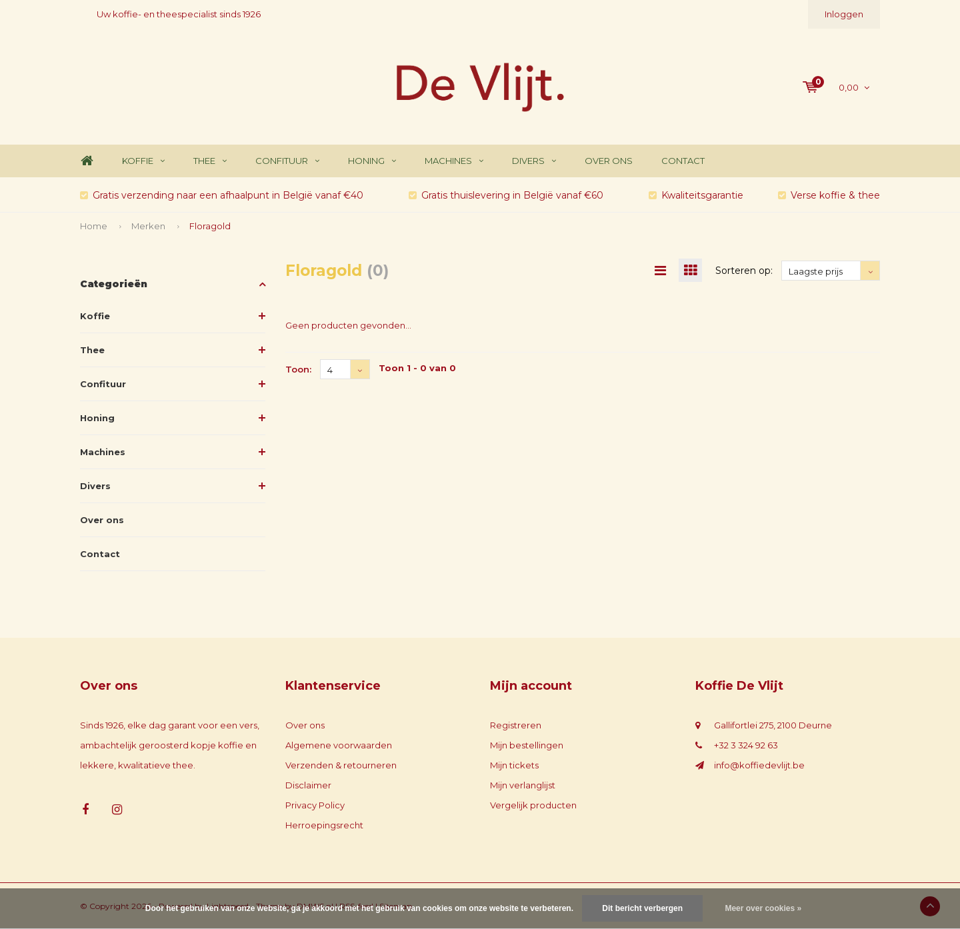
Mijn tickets (514, 765)
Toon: (298, 369)
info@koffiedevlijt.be (759, 765)
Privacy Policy (315, 805)
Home (87, 161)
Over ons (609, 160)
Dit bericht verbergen (642, 908)
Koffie (143, 160)
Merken (148, 226)
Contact (683, 160)
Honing (372, 160)
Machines (454, 160)
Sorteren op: (744, 271)
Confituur (287, 160)
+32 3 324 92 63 (746, 745)
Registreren (515, 725)
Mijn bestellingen (526, 745)
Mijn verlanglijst (522, 785)
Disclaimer (308, 785)
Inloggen (844, 14)
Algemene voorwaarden (338, 745)
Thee (210, 160)
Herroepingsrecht (324, 825)
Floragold (210, 226)
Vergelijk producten (533, 805)
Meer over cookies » (763, 908)
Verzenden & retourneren (341, 765)
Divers (534, 160)
